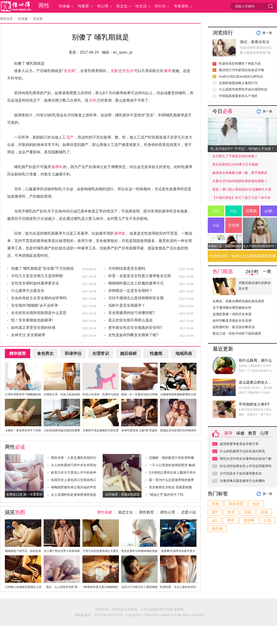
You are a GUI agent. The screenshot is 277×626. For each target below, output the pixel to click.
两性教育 (146, 512)
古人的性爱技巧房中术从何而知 (73, 465)
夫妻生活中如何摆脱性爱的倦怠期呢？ (239, 181)
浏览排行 (223, 33)
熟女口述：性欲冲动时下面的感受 (237, 333)
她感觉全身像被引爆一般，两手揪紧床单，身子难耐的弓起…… (239, 174)
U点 (216, 225)
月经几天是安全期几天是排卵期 (37, 276)
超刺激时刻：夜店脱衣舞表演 (234, 327)
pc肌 (269, 211)
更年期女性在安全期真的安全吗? (135, 328)
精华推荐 (17, 353)
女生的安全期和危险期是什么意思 (38, 313)
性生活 (141, 6)
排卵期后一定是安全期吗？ (130, 291)
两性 (44, 5)
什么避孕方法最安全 (27, 291)
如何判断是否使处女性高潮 (232, 320)
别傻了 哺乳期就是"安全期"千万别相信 (42, 268)
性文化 (121, 6)
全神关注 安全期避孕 (28, 335)
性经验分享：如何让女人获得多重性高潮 (242, 256)
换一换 (267, 33)
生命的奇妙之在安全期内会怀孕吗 (38, 298)
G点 (233, 211)
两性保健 (104, 512)
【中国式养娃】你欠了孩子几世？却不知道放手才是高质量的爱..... (241, 199)
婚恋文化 (125, 512)
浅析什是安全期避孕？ (126, 305)
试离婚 (251, 211)
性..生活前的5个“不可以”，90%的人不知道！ (242, 149)
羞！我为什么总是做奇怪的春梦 (171, 480)
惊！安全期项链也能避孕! (32, 320)
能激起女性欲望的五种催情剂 (178, 430)
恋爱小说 (188, 512)
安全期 (37, 19)
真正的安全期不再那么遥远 (130, 320)
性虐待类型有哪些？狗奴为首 (240, 63)
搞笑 (15, 512)
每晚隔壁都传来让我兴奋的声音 (73, 487)
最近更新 (223, 349)
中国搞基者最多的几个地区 (238, 96)
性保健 (64, 6)
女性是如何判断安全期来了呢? (133, 335)
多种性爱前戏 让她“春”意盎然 (139, 430)
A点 (216, 211)
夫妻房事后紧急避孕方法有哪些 (242, 481)
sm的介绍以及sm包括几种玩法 (241, 76)
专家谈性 (181, 6)
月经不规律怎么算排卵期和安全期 (136, 298)
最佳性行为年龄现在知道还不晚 (241, 70)
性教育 (83, 6)
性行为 (160, 6)
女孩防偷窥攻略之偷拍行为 (238, 83)
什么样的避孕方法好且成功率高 (242, 451)
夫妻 (114, 71)
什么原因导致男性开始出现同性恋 (243, 89)
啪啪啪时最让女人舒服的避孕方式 (136, 283)
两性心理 (167, 512)
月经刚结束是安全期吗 (126, 268)
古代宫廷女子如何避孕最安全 (241, 473)
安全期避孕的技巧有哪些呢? (131, 313)
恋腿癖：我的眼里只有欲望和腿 (171, 458)
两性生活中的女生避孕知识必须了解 (245, 458)
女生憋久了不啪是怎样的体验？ (235, 156)
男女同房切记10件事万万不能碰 (235, 164)
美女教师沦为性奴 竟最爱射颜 (170, 487)
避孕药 (57, 167)
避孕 (167, 71)
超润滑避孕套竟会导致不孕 (239, 444)
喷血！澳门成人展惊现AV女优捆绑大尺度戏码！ (241, 190)
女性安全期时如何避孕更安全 (35, 283)
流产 (70, 137)
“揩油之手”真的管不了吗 (166, 494)
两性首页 (6, 19)
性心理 (102, 6)
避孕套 (119, 233)
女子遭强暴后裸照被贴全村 (232, 307)
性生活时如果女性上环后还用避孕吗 (245, 466)
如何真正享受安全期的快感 (33, 328)
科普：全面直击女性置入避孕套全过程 (139, 276)
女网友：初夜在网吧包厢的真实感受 (238, 301)
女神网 (179, 609)
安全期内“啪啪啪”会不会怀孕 (34, 305)
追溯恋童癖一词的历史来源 (232, 314)
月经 (92, 100)
